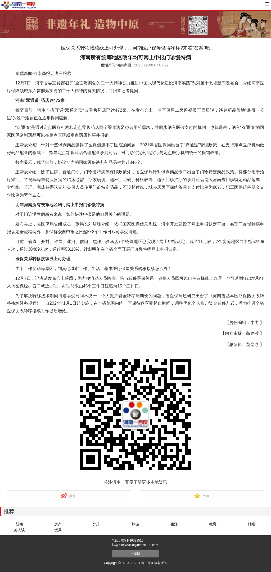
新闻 (19, 524)
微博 (72, 496)
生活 (174, 524)
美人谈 (19, 530)
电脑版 (135, 554)
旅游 (135, 524)
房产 (58, 524)
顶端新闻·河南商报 (116, 65)
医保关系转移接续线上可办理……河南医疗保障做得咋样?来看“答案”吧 (135, 48)
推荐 (9, 511)
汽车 (97, 524)
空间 (205, 496)
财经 (251, 524)
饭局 (58, 530)
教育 (212, 524)
